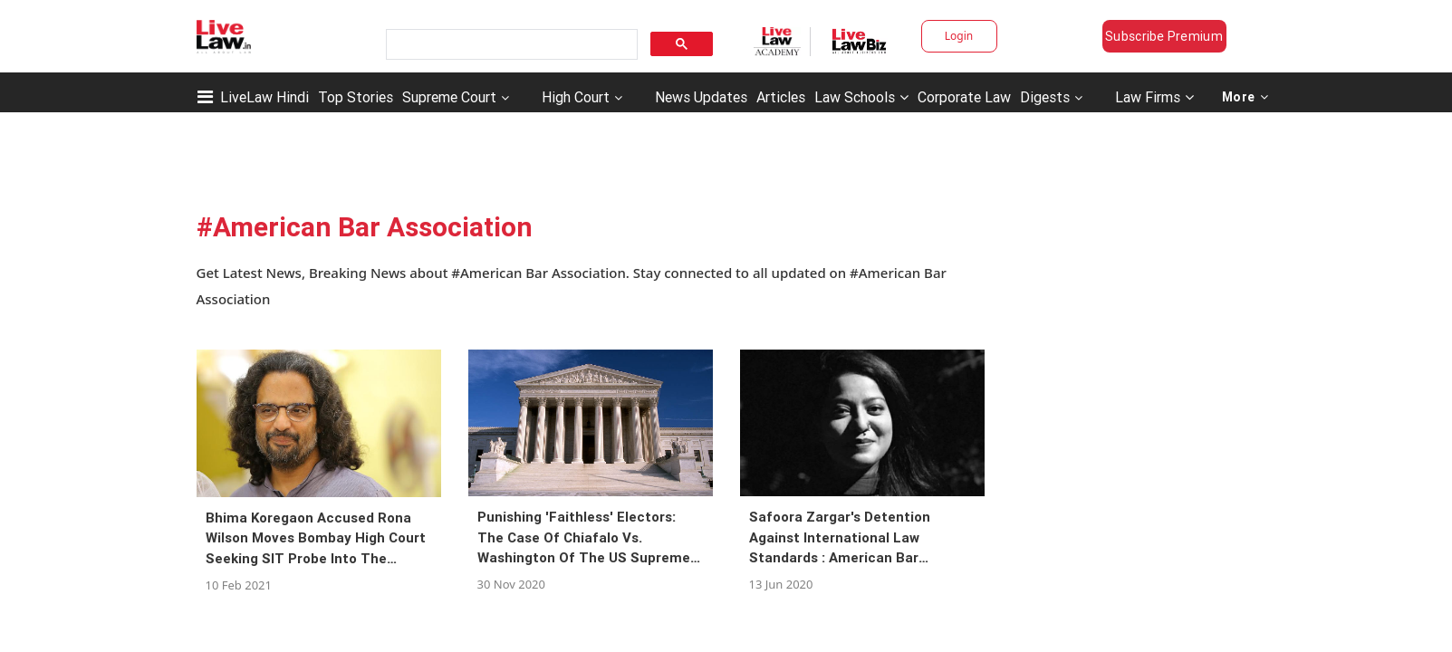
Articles (780, 97)
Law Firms (1154, 97)
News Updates (701, 97)
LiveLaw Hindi (264, 97)
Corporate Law (964, 97)
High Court (576, 97)
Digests (1045, 97)
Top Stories (355, 97)
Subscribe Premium (1164, 36)
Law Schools (861, 97)
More (1245, 97)
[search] (510, 44)
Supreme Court (449, 97)
